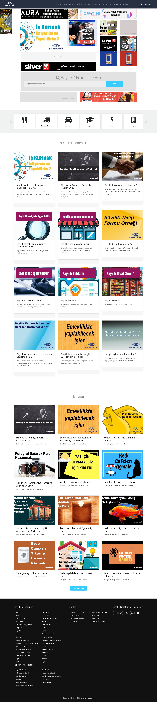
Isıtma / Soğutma (47, 649)
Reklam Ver (95, 618)
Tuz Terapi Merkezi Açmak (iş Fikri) (76, 529)
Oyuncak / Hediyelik (22, 646)
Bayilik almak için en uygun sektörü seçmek (31, 245)
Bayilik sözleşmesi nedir (29, 300)
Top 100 (103, 4)
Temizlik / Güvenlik (48, 634)
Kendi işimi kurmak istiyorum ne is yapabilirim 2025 (33, 186)
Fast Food (45, 615)
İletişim (124, 4)
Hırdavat (44, 646)
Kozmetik (19, 637)
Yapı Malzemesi (47, 637)
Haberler (92, 4)
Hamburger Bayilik (21, 682)
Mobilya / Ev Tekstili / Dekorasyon (27, 643)
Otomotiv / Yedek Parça (23, 649)
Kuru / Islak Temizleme (23, 656)
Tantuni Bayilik (46, 682)
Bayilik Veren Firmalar (64, 4)
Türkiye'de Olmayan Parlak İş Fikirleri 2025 (76, 186)
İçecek (44, 621)
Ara (132, 4)
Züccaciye (45, 652)
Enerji (44, 628)
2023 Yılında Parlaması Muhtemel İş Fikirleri (122, 575)
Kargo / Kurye (20, 628)
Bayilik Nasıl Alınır (114, 300)
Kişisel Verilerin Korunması (100, 612)
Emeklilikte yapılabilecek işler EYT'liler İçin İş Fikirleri (76, 355)
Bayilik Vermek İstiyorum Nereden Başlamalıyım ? (34, 355)
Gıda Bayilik (45, 670)
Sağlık (17, 659)
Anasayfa (74, 621)
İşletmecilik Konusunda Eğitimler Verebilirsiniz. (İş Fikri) (34, 529)
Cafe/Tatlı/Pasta (47, 612)
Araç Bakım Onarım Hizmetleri (51, 640)
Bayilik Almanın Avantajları (75, 243)
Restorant (19, 634)
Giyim (17, 615)
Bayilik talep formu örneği (118, 243)
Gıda (17, 612)
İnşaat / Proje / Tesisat (23, 652)
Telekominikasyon (48, 643)
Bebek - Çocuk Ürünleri (49, 618)
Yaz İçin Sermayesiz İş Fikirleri (76, 482)
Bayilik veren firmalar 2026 (24, 685)
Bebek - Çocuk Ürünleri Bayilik (51, 676)
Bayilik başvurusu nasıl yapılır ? (121, 185)
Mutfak (18, 662)
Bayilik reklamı (68, 300)
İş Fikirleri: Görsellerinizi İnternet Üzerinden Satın (34, 484)
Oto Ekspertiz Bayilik (22, 676)
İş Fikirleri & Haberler (98, 621)
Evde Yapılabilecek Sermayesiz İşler (76, 575)
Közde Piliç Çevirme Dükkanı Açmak (119, 439)
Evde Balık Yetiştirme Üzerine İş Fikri (121, 529)
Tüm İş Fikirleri (78, 588)
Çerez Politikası (76, 615)
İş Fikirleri (81, 4)
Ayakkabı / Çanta (21, 618)
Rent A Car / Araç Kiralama (24, 625)
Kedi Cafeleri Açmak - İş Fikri (119, 482)
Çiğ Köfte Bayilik (21, 670)
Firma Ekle (146, 4)
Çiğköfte (18, 631)
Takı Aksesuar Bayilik (22, 673)
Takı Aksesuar (46, 625)
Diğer (43, 662)
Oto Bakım (19, 621)
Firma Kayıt (95, 615)
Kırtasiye (44, 659)
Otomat (44, 656)
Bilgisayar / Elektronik (22, 640)
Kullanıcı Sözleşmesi (77, 612)
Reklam (114, 4)
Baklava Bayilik (20, 679)
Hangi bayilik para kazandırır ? (120, 354)
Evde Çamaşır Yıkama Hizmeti (32, 573)
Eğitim (44, 631)
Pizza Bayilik (46, 679)
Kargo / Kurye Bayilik (48, 673)
